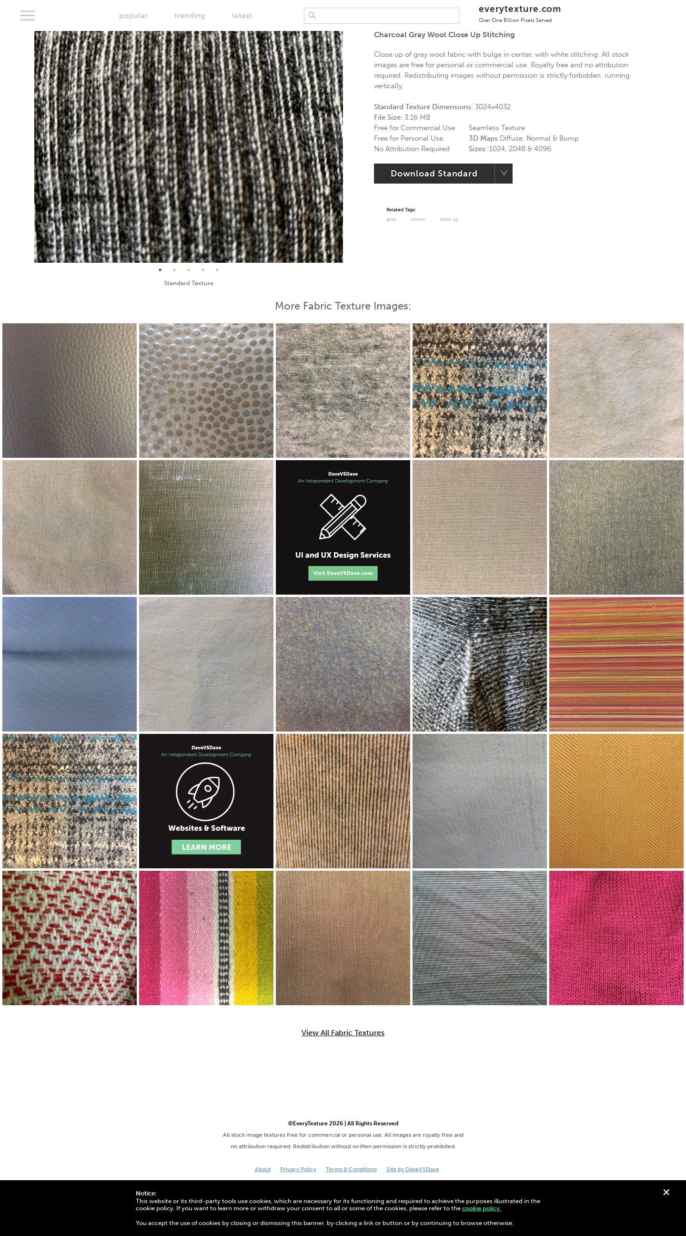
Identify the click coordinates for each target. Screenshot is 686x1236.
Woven (418, 219)
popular (133, 15)
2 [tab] (174, 270)
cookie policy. (481, 1208)
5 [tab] (217, 270)
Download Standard (434, 173)
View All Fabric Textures (343, 1033)
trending (189, 15)
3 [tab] (188, 270)
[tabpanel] (188, 147)
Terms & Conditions (351, 1169)
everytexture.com (520, 13)
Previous (27, 147)
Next (350, 147)
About (263, 1169)
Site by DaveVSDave (412, 1169)
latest (242, 15)
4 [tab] (203, 270)
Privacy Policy (298, 1169)
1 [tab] (160, 270)
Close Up (449, 219)
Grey (391, 219)
